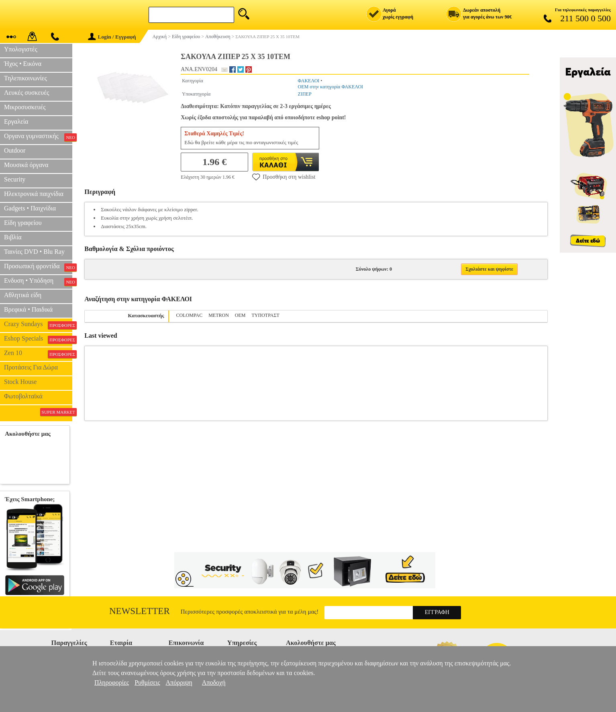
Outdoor (14, 150)
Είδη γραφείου (23, 222)
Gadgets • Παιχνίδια (30, 208)
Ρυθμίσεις (147, 682)
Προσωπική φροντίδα (38, 267)
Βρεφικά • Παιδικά (28, 309)
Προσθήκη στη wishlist (283, 176)
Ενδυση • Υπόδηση (38, 281)
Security (14, 179)
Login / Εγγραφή (112, 37)
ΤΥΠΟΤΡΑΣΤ (265, 315)
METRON (218, 315)
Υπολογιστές (20, 49)
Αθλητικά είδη (22, 295)
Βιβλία (13, 237)
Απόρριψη (179, 682)
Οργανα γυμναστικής (38, 137)
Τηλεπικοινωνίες (25, 78)
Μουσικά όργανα (26, 164)
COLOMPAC (189, 315)
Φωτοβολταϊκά (23, 396)
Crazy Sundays (38, 324)
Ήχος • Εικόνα (22, 63)
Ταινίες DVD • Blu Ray (34, 251)
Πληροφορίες (111, 682)
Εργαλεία (16, 121)
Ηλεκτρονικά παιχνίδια (33, 193)
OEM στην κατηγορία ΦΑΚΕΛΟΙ (330, 87)
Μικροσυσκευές (25, 107)
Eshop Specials (38, 339)
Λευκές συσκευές (26, 92)
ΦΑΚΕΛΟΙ (309, 81)
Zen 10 (38, 353)
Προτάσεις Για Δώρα (31, 367)
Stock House (20, 381)
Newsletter (139, 611)
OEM (240, 315)
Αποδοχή (214, 682)
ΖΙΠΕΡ (305, 94)
